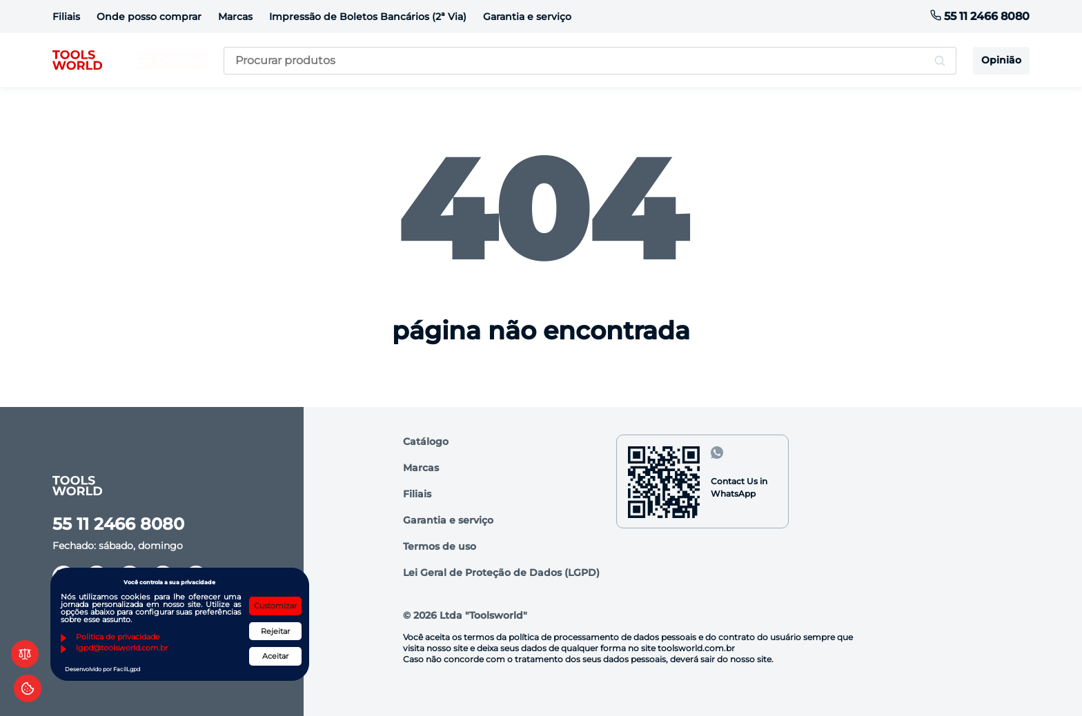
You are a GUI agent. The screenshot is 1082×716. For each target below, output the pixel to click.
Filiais (66, 16)
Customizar (275, 605)
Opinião (1001, 60)
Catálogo (426, 441)
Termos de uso (439, 546)
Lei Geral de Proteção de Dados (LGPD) (501, 572)
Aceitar (275, 656)
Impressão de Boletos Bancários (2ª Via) (367, 16)
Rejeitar (275, 631)
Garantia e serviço (527, 16)
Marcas (235, 16)
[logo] (77, 60)
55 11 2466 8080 (980, 16)
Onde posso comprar (149, 16)
